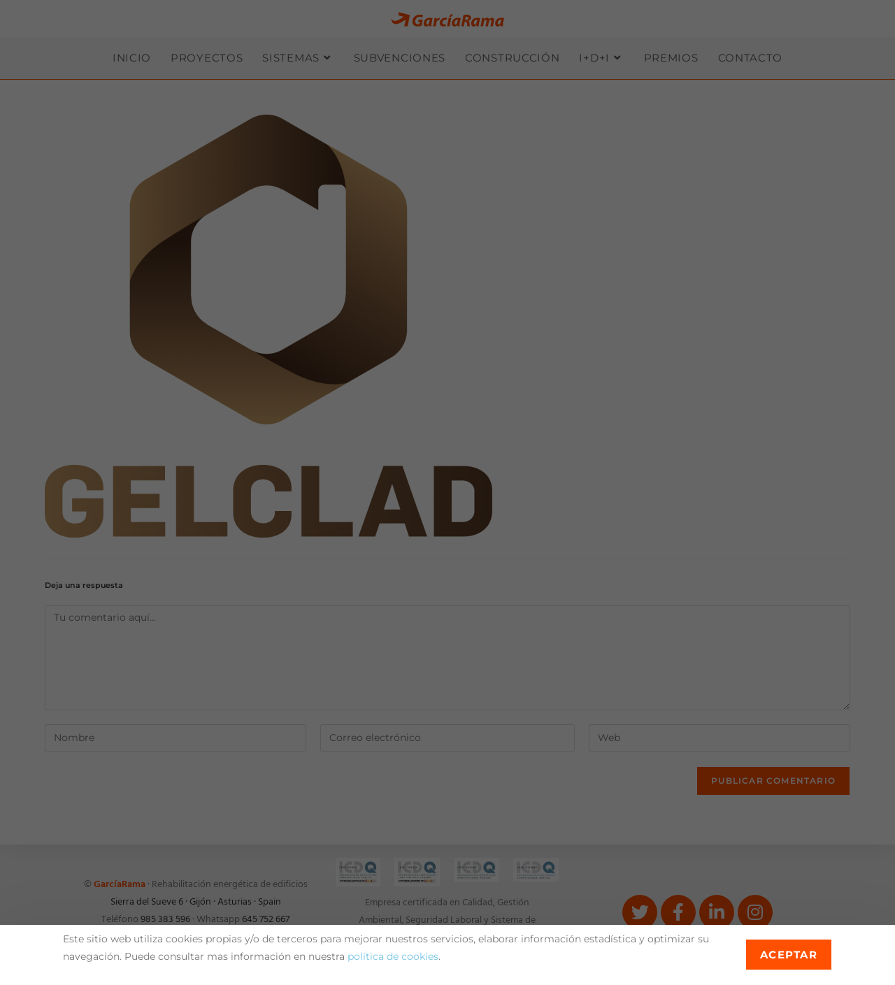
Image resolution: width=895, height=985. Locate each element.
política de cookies (393, 956)
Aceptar (789, 954)
